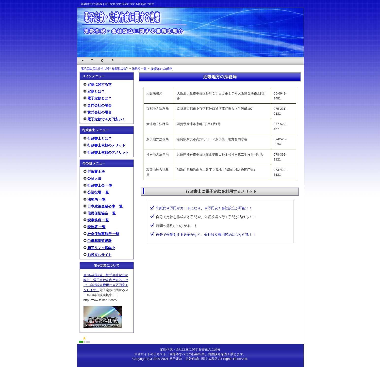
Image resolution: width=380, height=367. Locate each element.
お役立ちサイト (99, 255)
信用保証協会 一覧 (101, 213)
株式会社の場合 (99, 112)
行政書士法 (96, 172)
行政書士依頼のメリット (106, 145)
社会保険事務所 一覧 (103, 234)
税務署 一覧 (96, 227)
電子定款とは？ (99, 98)
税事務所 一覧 (98, 220)
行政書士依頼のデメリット (108, 152)
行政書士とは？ (99, 138)
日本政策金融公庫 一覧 (105, 206)
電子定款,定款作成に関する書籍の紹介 (104, 68)
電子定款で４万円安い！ (106, 119)
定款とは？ (96, 91)
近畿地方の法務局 (161, 68)
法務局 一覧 (139, 68)
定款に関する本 (99, 84)
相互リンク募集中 (101, 248)
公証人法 (94, 178)
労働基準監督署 (99, 241)
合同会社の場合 (99, 105)
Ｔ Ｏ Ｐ (102, 61)
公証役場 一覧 (98, 192)
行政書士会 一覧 (100, 185)
